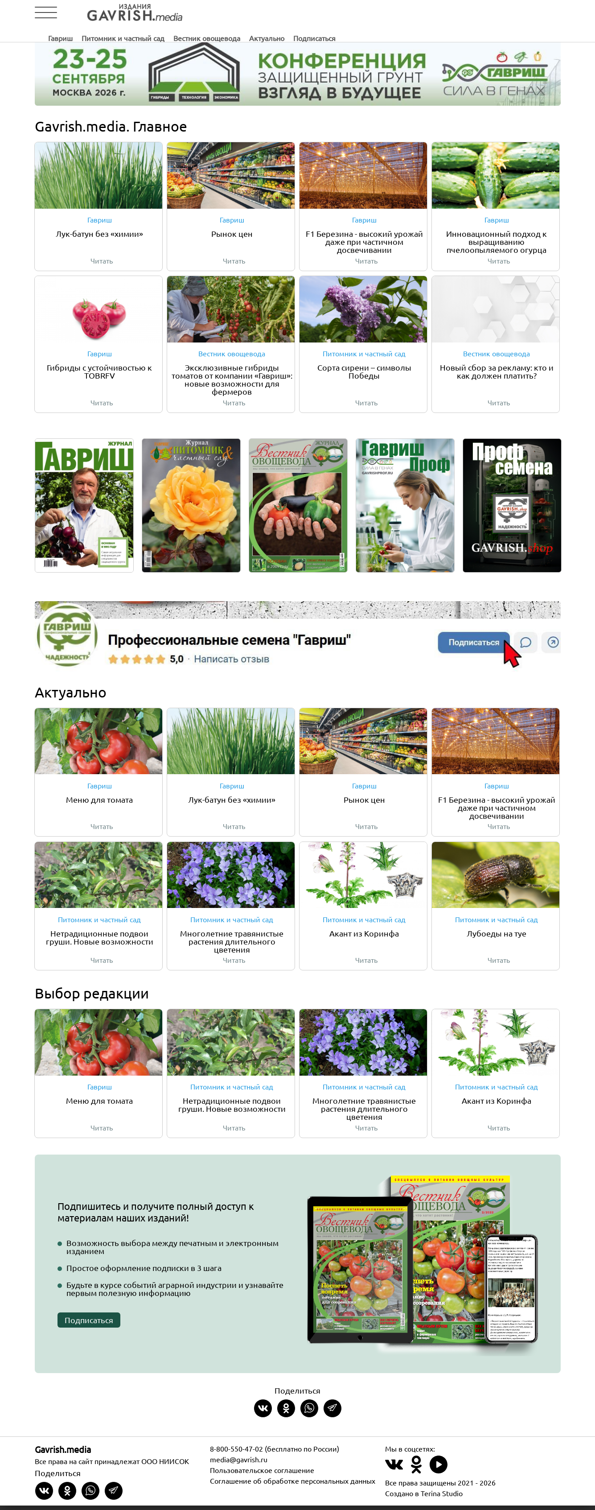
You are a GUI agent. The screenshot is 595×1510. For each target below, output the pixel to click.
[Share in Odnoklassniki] (286, 1412)
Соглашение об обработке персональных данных (292, 1485)
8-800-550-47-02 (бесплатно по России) (274, 1452)
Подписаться (452, 12)
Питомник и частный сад (261, 12)
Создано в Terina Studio (424, 1497)
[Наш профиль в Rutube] (438, 1474)
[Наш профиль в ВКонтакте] (394, 1474)
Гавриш (198, 12)
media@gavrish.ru (238, 1463)
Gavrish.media (63, 1453)
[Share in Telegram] (332, 1412)
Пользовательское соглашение (262, 1474)
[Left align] (117, 12)
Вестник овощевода (345, 12)
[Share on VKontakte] (263, 1412)
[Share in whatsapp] (309, 1412)
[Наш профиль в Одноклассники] (416, 1474)
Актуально (405, 12)
